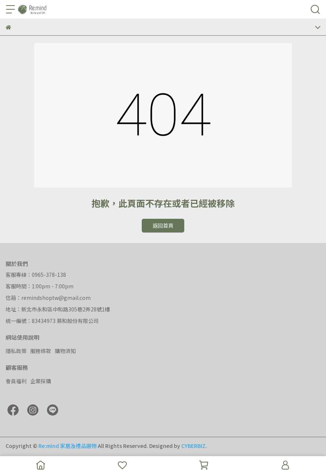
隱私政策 (16, 351)
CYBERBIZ (193, 445)
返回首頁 (163, 225)
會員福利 (16, 381)
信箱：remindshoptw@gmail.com (48, 297)
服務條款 (40, 351)
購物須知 (65, 351)
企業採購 (40, 381)
